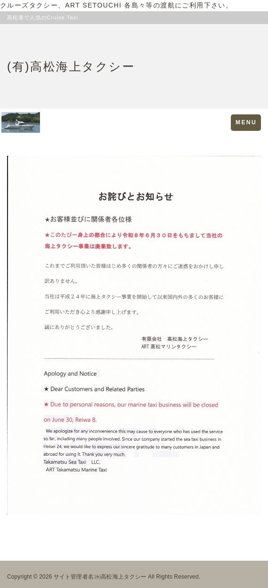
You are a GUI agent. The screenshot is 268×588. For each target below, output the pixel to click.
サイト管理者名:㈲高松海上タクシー (100, 576)
